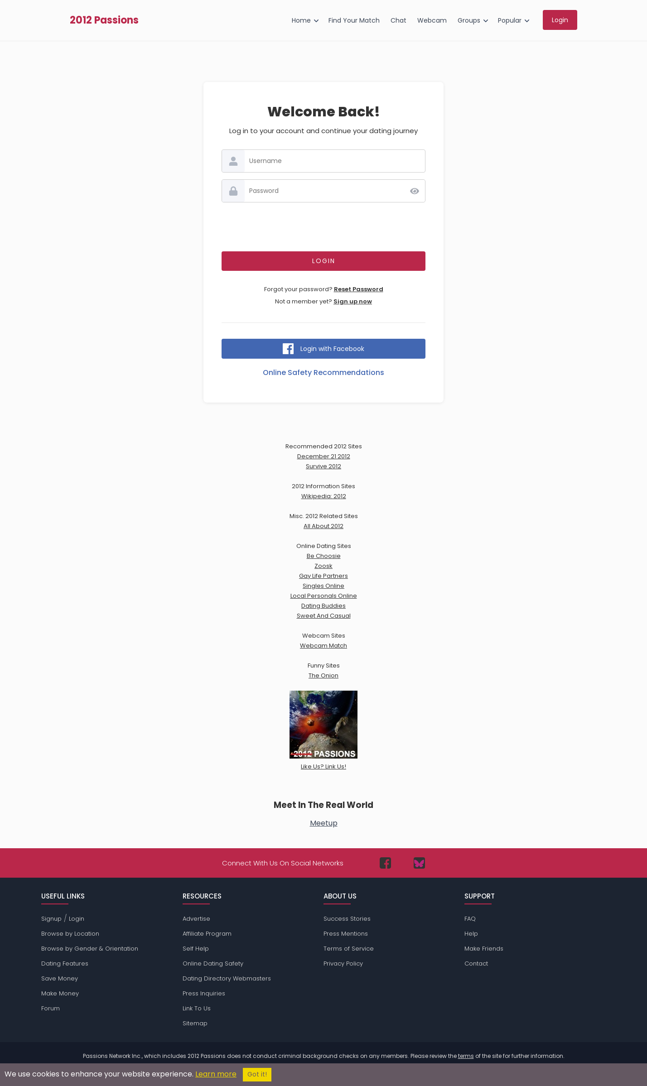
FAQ (470, 918)
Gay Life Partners (323, 576)
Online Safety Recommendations (323, 372)
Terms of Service (349, 948)
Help (471, 933)
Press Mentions (346, 933)
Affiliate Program (207, 933)
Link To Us (197, 1008)
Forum (50, 1008)
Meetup (324, 823)
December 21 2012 (323, 456)
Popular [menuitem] (509, 20)
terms (466, 1056)
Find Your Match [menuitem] (354, 20)
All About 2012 (323, 526)
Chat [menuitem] (398, 20)
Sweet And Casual (324, 615)
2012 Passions (104, 20)
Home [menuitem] (301, 20)
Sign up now (352, 301)
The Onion (323, 675)
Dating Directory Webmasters (227, 978)
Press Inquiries (204, 993)
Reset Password (358, 289)
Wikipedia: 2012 (323, 496)
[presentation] (323, 227)
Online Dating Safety (213, 963)
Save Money (59, 978)
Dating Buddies (323, 605)
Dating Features (64, 963)
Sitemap (195, 1023)
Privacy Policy (343, 963)
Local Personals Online (323, 595)
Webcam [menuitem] (432, 20)
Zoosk (323, 566)
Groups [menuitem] (469, 20)
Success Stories (347, 918)
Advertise (196, 918)
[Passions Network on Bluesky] (419, 863)
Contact (476, 963)
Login (76, 918)
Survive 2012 (323, 466)
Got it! (257, 1074)
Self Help (196, 948)
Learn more (216, 1074)
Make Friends (483, 948)
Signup (51, 918)
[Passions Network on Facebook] (385, 863)
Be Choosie (324, 556)
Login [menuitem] (560, 19)
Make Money (60, 993)
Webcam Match (323, 645)
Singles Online (323, 585)
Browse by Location (70, 933)
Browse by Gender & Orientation (89, 948)
